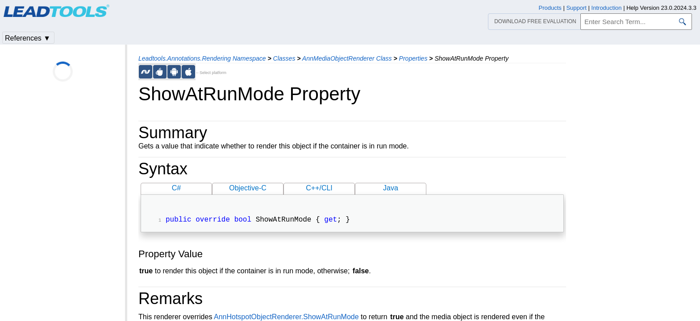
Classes (284, 58)
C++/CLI (319, 188)
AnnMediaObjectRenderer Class (347, 58)
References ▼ (27, 38)
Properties (413, 58)
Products (550, 7)
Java (390, 188)
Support (576, 7)
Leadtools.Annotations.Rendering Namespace (202, 58)
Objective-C (248, 188)
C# (176, 188)
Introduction (607, 7)
